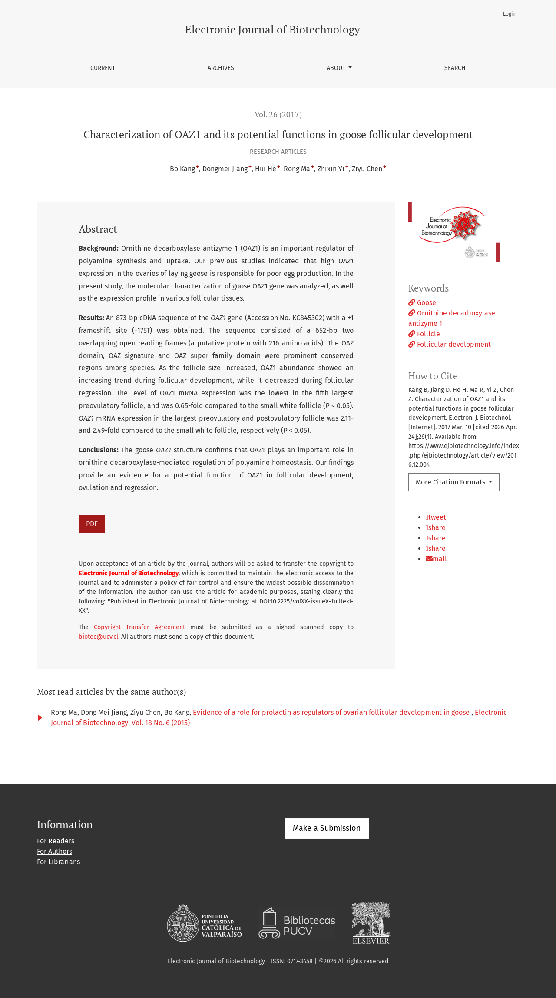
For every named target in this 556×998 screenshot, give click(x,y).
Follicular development (449, 344)
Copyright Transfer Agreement (139, 627)
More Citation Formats (451, 482)
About (337, 68)
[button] (464, 521)
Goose (422, 302)
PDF (92, 524)
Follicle (424, 334)
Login (509, 14)
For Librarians (58, 862)
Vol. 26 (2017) (278, 114)
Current (102, 68)
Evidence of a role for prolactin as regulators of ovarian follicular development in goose (332, 712)
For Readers (55, 841)
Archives (221, 68)
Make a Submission (327, 828)
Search (455, 68)
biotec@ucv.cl (98, 636)
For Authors (54, 851)
